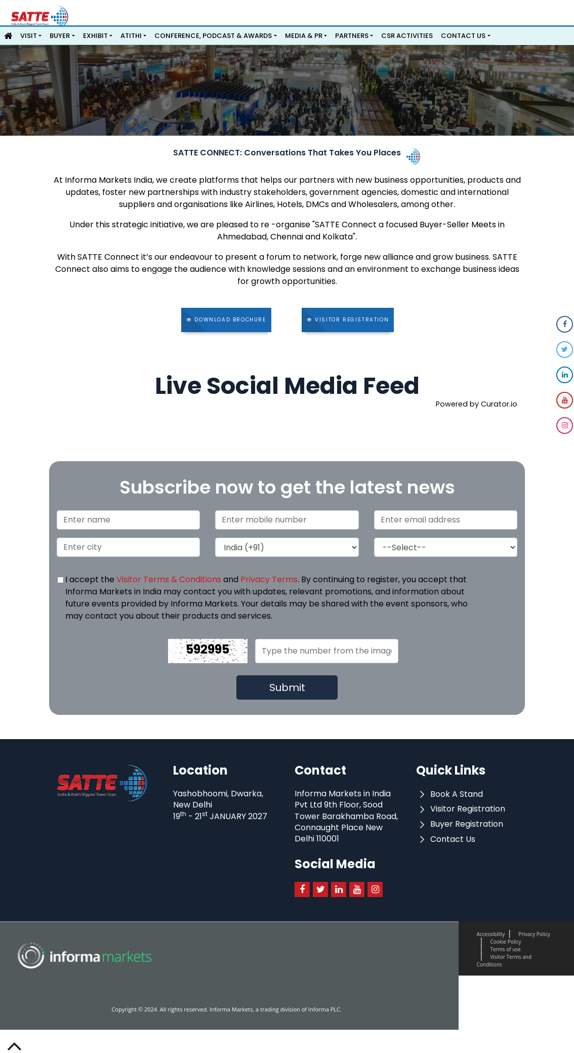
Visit (28, 35)
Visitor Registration (348, 319)
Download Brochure (226, 319)
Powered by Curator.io (476, 404)
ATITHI (131, 35)
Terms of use (505, 949)
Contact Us (463, 35)
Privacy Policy (534, 934)
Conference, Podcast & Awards (213, 35)
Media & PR (303, 35)
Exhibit (95, 35)
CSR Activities (407, 35)
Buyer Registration (459, 824)
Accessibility (490, 934)
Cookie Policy (505, 941)
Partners (351, 35)
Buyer (60, 35)
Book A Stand (449, 794)
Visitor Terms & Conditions (168, 579)
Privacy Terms (269, 579)
